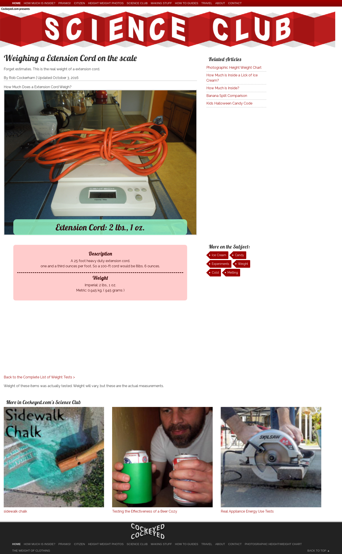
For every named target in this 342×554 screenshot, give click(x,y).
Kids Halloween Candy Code (229, 103)
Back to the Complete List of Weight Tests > (39, 377)
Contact (235, 3)
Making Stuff (161, 3)
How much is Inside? (39, 3)
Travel (206, 3)
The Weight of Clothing (31, 550)
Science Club (137, 3)
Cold (215, 272)
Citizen (79, 3)
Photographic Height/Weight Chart (273, 544)
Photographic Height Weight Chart (234, 67)
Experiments (220, 264)
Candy (239, 255)
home (16, 3)
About (220, 3)
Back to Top (316, 550)
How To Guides (186, 3)
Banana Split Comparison (226, 96)
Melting (232, 272)
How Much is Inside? (222, 88)
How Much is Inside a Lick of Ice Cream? (232, 77)
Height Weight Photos (106, 3)
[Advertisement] (97, 344)
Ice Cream (219, 255)
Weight (243, 264)
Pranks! (64, 3)
